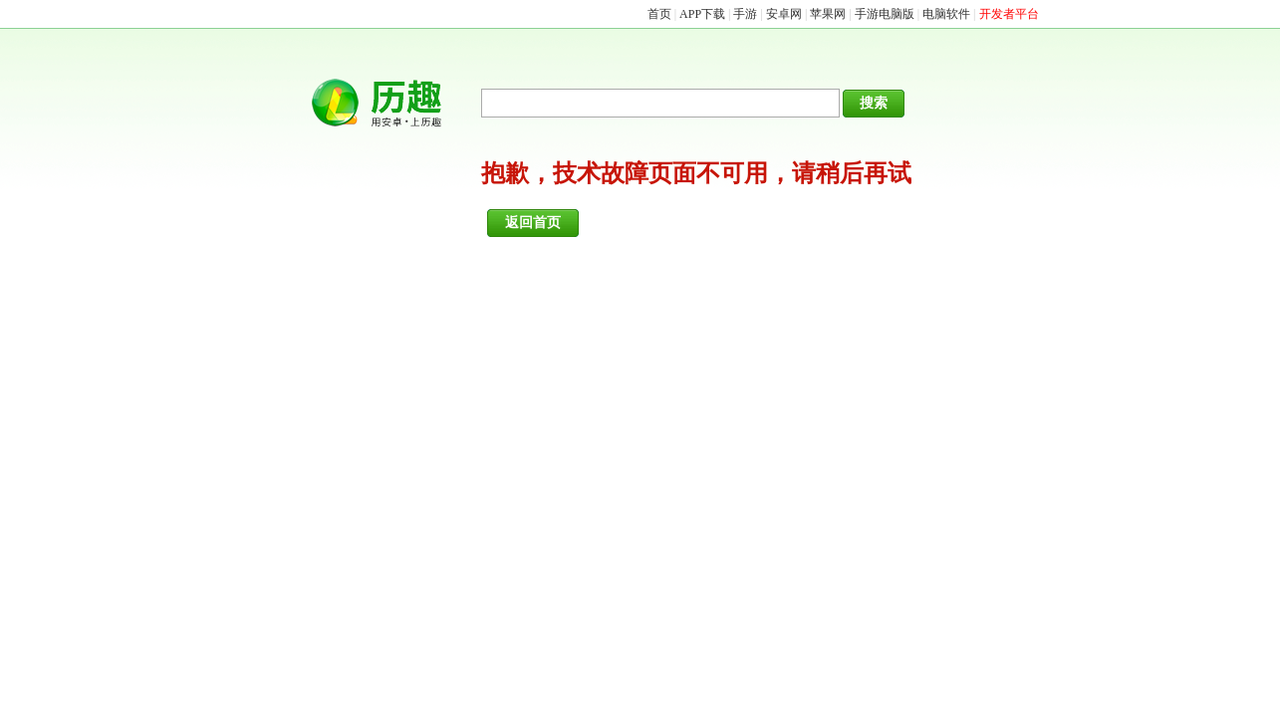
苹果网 (828, 14)
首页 (659, 14)
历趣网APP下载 (386, 103)
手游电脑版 (884, 14)
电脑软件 (946, 14)
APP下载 (702, 14)
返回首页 (533, 222)
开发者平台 (1009, 14)
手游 (745, 14)
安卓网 (784, 14)
